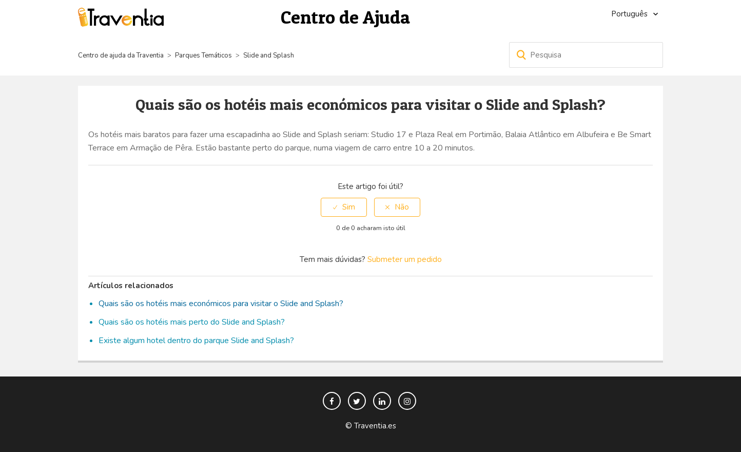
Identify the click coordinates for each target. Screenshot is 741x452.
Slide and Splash (268, 55)
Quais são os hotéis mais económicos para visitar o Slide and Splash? (221, 303)
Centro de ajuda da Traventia (121, 55)
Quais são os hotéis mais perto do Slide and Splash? (192, 322)
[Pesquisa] (586, 55)
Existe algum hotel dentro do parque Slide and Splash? (196, 340)
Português (630, 14)
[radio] (344, 207)
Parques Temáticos (203, 55)
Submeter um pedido (404, 259)
